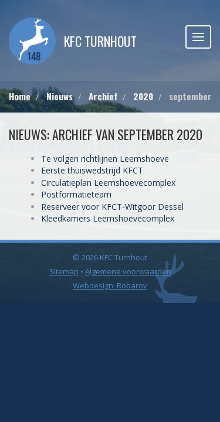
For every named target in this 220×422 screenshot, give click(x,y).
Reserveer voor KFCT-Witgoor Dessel (112, 206)
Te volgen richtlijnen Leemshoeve (105, 158)
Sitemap (64, 271)
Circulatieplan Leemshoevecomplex (108, 182)
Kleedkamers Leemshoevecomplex (107, 218)
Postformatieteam (76, 194)
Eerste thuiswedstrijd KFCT (92, 170)
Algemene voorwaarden (128, 271)
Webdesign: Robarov (110, 285)
